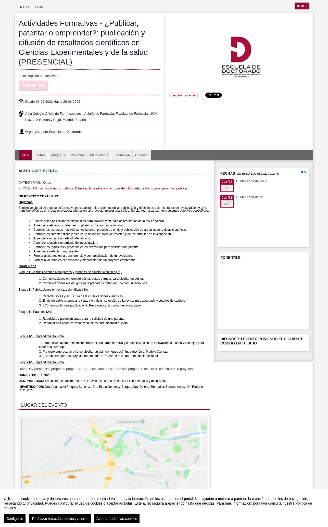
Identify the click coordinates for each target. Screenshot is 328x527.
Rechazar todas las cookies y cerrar (60, 519)
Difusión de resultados (91, 188)
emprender (118, 188)
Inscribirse (33, 85)
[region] (164, 508)
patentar (168, 188)
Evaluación (122, 155)
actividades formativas (56, 188)
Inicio (24, 7)
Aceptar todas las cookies (116, 519)
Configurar (14, 519)
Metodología (99, 155)
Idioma (302, 6)
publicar (182, 188)
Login (38, 7)
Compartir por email (182, 95)
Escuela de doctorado (144, 188)
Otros (47, 182)
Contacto (141, 155)
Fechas (39, 155)
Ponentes (78, 155)
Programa (58, 155)
